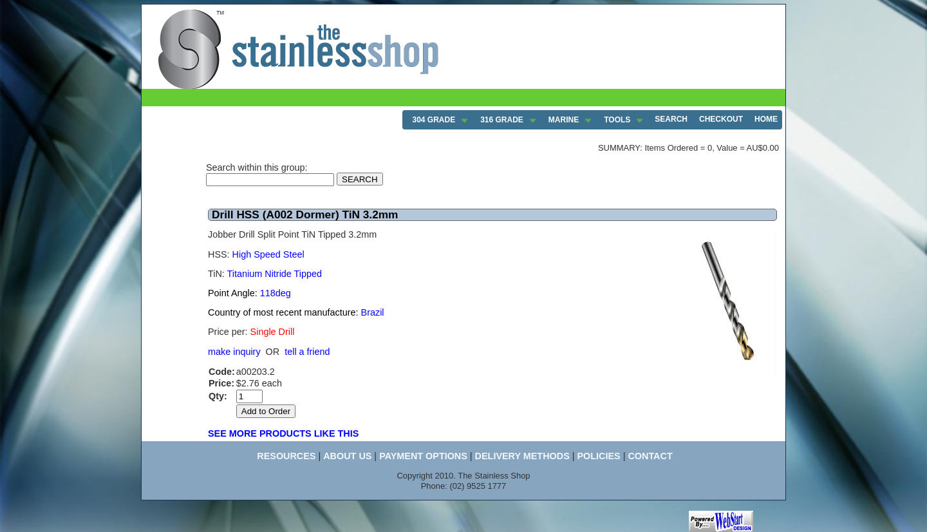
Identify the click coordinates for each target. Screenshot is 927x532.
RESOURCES (286, 456)
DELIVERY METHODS (522, 456)
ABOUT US (347, 456)
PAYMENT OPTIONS (423, 456)
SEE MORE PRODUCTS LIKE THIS (283, 433)
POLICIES (598, 456)
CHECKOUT (721, 119)
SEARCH (671, 119)
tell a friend (307, 352)
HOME (766, 119)
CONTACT (650, 456)
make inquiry (234, 352)
